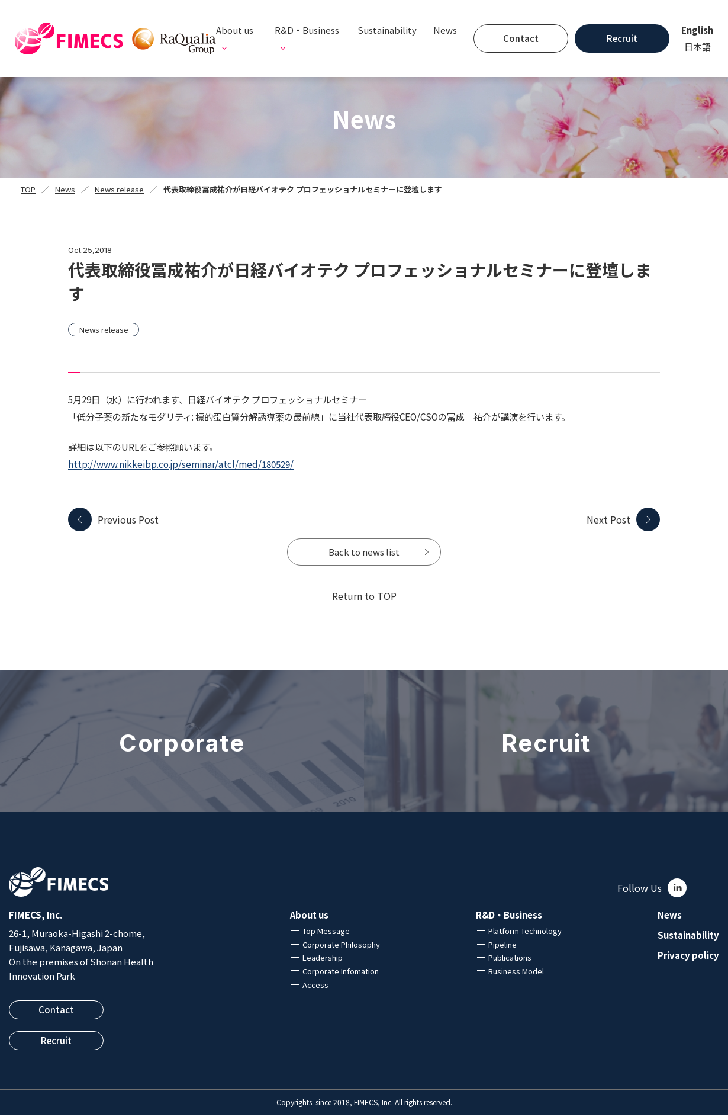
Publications (509, 962)
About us (309, 920)
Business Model (516, 976)
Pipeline (502, 949)
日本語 (697, 46)
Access (315, 989)
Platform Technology (525, 935)
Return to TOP (364, 600)
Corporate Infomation (340, 976)
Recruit (622, 38)
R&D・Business (509, 920)
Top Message (326, 935)
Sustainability (387, 30)
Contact (521, 38)
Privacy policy (688, 960)
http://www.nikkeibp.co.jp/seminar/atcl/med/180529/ (181, 463)
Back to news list (364, 554)
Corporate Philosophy (341, 949)
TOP (28, 189)
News (445, 30)
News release (119, 189)
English (697, 30)
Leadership (322, 962)
